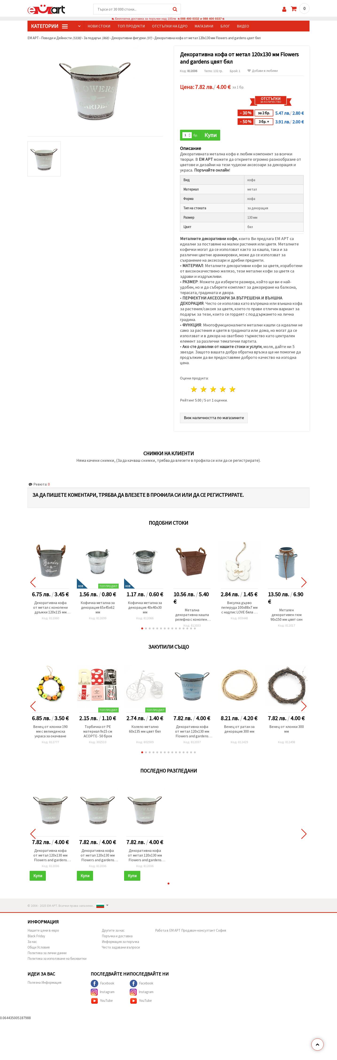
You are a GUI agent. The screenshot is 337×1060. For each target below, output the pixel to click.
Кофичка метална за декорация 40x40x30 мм (145, 607)
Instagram (102, 992)
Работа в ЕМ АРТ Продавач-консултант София (190, 930)
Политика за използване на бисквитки (56, 958)
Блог (225, 26)
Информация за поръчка (120, 941)
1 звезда (194, 389)
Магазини (204, 26)
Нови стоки (99, 26)
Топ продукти (131, 26)
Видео (243, 26)
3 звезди (213, 389)
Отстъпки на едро (170, 26)
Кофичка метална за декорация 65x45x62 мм (98, 607)
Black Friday (36, 936)
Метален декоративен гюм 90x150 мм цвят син (286, 615)
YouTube (102, 1001)
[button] (142, 628)
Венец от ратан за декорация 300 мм (239, 729)
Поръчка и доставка (117, 936)
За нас (32, 941)
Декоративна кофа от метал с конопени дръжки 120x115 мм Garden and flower (50, 607)
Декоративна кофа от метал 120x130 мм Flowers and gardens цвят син (192, 731)
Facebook (102, 983)
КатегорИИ (49, 26)
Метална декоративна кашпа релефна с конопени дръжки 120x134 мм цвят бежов (192, 615)
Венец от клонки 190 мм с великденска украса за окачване (50, 731)
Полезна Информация (44, 982)
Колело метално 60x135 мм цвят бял (145, 729)
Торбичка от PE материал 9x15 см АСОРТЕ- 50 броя (97, 731)
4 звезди (223, 389)
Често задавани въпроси (121, 947)
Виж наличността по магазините (214, 417)
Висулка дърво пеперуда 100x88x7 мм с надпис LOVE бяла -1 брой (239, 607)
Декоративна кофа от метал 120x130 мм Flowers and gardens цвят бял (50, 855)
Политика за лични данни (47, 953)
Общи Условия (38, 947)
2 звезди (204, 389)
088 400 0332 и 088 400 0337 (201, 18)
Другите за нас (113, 930)
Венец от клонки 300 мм (286, 729)
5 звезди (232, 389)
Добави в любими (262, 71)
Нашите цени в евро (43, 930)
